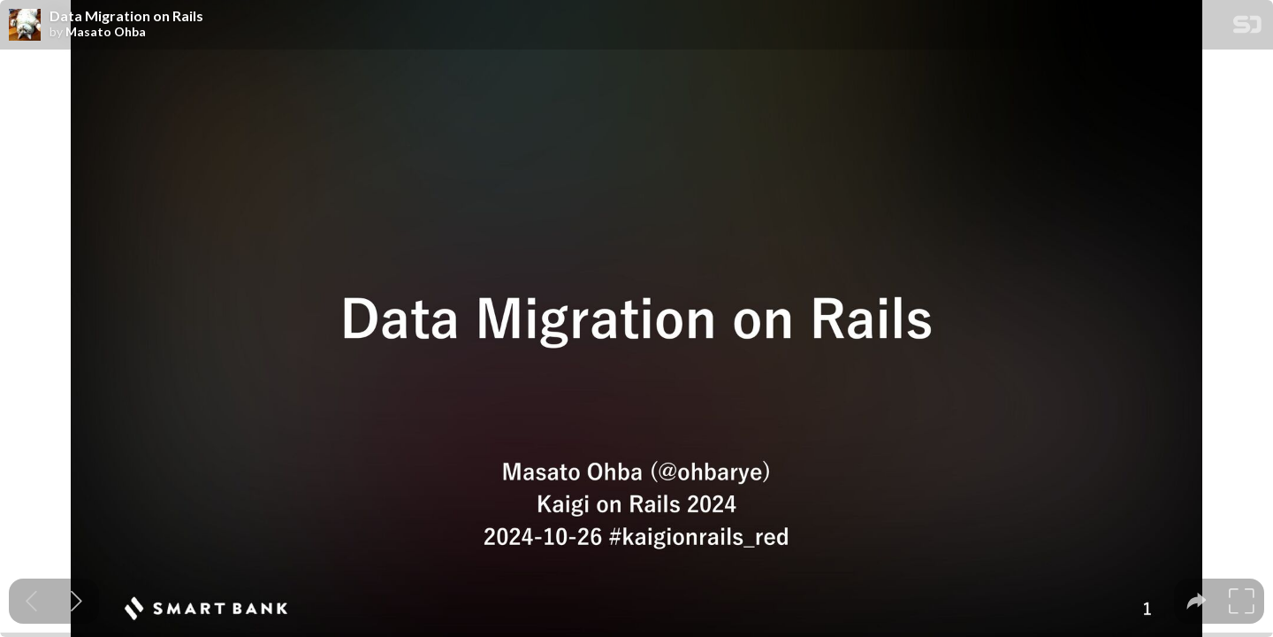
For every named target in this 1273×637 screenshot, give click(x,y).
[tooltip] (1196, 601)
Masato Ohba (105, 32)
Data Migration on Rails (126, 16)
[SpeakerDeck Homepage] (1247, 27)
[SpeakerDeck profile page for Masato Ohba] (25, 25)
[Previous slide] (31, 601)
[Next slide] (76, 601)
